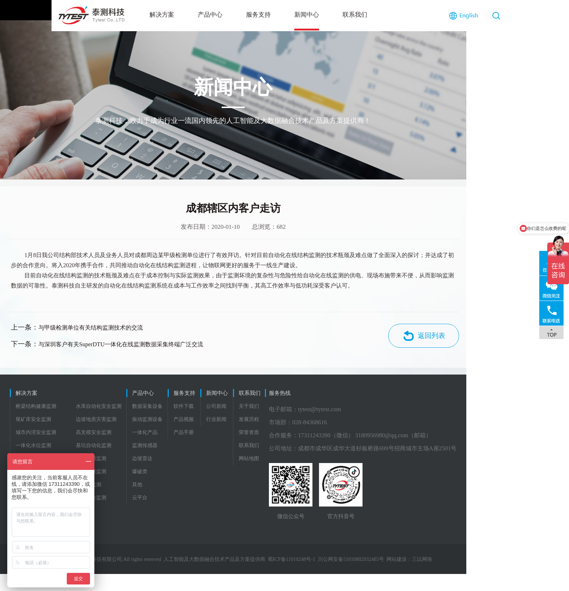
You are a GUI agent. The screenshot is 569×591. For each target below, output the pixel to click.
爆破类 (165, 486)
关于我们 (347, 421)
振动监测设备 (173, 434)
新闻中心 (255, 14)
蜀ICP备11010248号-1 (343, 576)
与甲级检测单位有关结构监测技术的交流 (124, 339)
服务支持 (207, 14)
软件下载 (234, 421)
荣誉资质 (347, 447)
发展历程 (347, 434)
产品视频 (234, 434)
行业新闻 (291, 434)
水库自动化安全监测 (100, 421)
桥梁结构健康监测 (37, 421)
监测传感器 (170, 460)
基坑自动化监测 (94, 460)
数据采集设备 (173, 421)
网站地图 (347, 473)
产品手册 (234, 447)
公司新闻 (291, 421)
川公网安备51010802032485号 (402, 576)
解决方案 (110, 14)
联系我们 (303, 14)
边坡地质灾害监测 (97, 434)
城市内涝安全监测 (37, 447)
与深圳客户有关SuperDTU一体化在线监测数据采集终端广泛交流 (154, 353)
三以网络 (473, 576)
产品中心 (158, 14)
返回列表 (497, 347)
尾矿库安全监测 (34, 434)
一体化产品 (170, 447)
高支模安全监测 (94, 447)
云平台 (165, 513)
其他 (163, 500)
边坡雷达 (168, 473)
